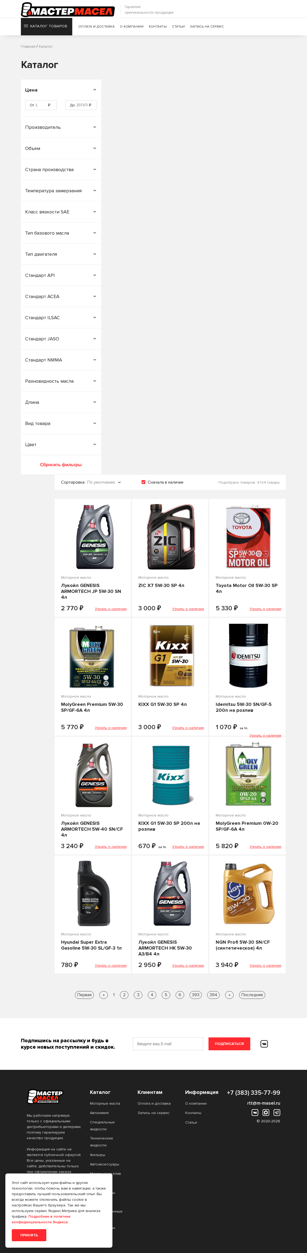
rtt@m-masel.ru (263, 1103)
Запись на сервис (208, 28)
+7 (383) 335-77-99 (253, 1093)
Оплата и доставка (97, 28)
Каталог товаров (45, 28)
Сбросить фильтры (61, 464)
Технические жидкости (101, 1141)
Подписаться (229, 1043)
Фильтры (97, 1155)
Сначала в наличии (165, 482)
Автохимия (99, 1113)
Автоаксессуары (104, 1164)
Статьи (179, 28)
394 (213, 995)
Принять (29, 1235)
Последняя (252, 995)
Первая (84, 995)
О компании (133, 28)
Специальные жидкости (102, 1125)
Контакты (159, 28)
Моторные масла (105, 1103)
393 (195, 995)
